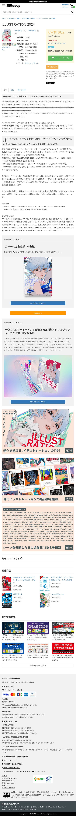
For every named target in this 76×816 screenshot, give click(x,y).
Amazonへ (38, 313)
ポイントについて (9, 760)
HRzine (15, 809)
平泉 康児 (18, 31)
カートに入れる (60, 58)
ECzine (35, 807)
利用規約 (4, 775)
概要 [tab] (5, 90)
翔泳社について (6, 785)
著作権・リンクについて (9, 783)
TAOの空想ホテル (57, 594)
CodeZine (5, 807)
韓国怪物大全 (17, 594)
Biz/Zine (42, 807)
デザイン (28, 63)
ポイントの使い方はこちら (57, 43)
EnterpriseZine (25, 807)
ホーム (4, 18)
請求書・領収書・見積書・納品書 (15, 756)
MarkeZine (14, 807)
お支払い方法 (7, 686)
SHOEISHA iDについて (8, 787)
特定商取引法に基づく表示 (9, 778)
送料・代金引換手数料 (11, 678)
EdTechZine (51, 807)
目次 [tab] (12, 90)
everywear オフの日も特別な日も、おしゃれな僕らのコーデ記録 (24, 579)
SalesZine (61, 807)
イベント (33, 809)
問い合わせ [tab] (22, 90)
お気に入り (53, 67)
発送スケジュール (9, 721)
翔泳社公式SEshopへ (38, 303)
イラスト (35, 63)
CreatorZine (6, 809)
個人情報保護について (8, 780)
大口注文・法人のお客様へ (12, 764)
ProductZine (24, 809)
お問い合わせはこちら (11, 768)
